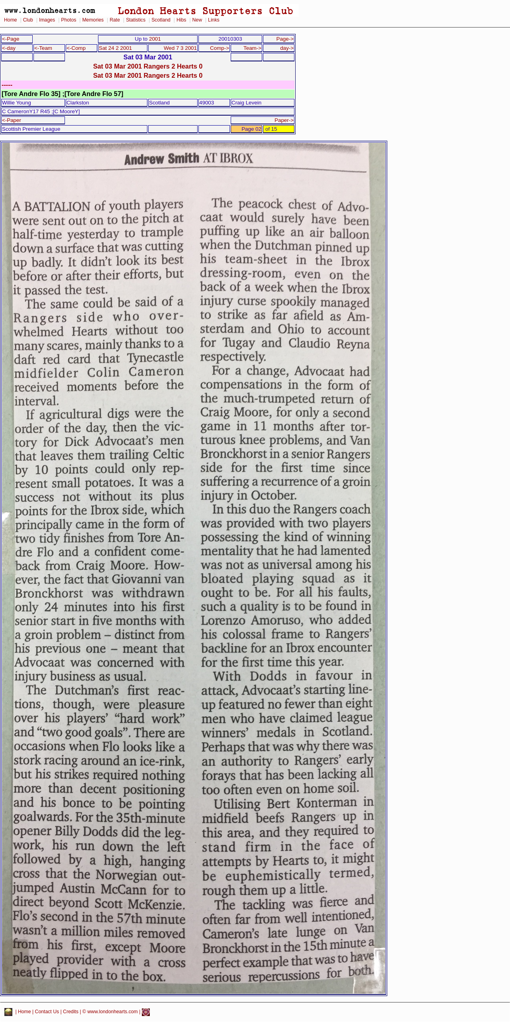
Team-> (252, 48)
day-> (287, 48)
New (197, 20)
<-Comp (76, 48)
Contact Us (47, 1012)
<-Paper (11, 120)
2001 (155, 39)
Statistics (135, 20)
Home (10, 20)
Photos (68, 20)
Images (47, 20)
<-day (9, 48)
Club (28, 20)
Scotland (161, 20)
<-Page (11, 39)
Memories (93, 20)
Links (214, 20)
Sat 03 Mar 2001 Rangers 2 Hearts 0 (148, 66)
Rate (115, 20)
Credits (70, 1012)
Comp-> (219, 48)
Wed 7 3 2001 (180, 48)
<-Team (43, 48)
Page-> (285, 39)
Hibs (181, 20)
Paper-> (284, 120)
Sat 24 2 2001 (115, 48)
